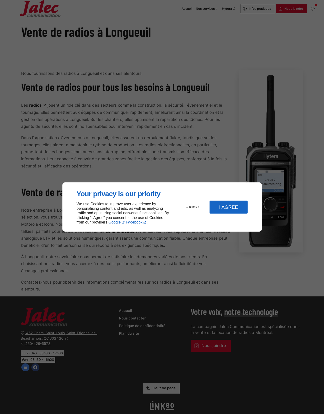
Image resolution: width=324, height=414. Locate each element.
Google (114, 222)
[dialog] (162, 207)
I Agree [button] (228, 207)
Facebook (134, 222)
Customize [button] (192, 207)
